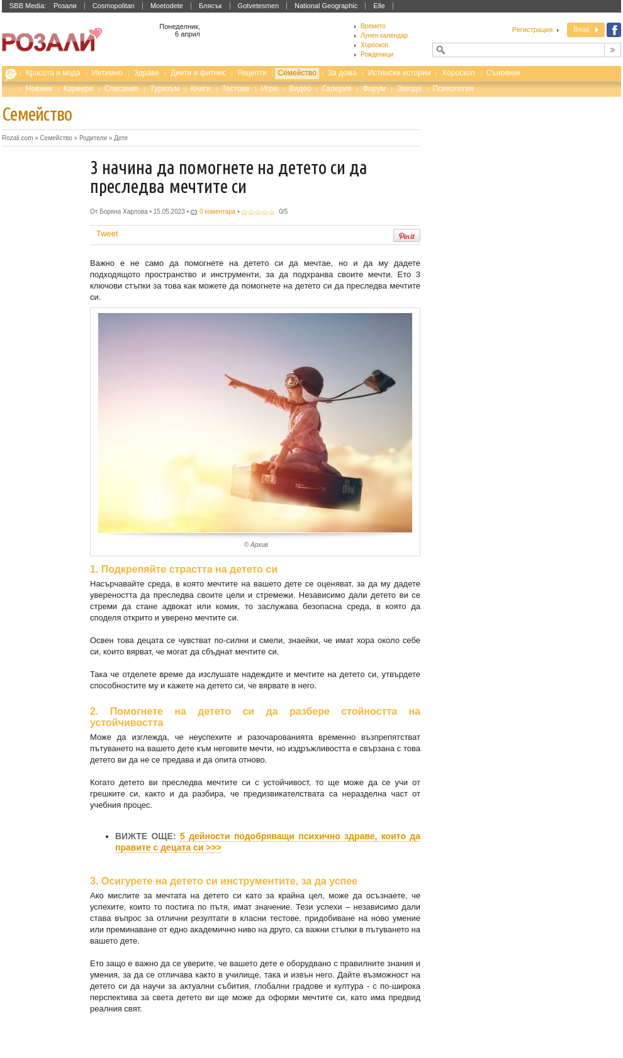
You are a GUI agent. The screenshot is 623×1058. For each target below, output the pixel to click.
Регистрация (532, 29)
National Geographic (326, 5)
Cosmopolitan (114, 5)
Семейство (297, 73)
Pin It (406, 235)
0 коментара (217, 211)
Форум (373, 88)
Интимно (107, 73)
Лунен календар (384, 35)
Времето (373, 26)
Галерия (336, 88)
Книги (200, 88)
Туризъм (164, 88)
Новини (39, 88)
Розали (65, 5)
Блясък (210, 5)
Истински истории (399, 73)
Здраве (147, 73)
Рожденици (377, 54)
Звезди (409, 88)
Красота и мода (53, 73)
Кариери (78, 88)
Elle (378, 5)
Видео (300, 88)
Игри (269, 88)
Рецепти (251, 73)
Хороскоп (458, 73)
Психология (453, 88)
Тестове (236, 88)
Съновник (503, 73)
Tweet (107, 233)
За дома (342, 73)
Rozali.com (13, 75)
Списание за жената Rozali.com (52, 40)
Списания (121, 88)
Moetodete (166, 5)
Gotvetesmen (258, 5)
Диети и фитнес (198, 73)
